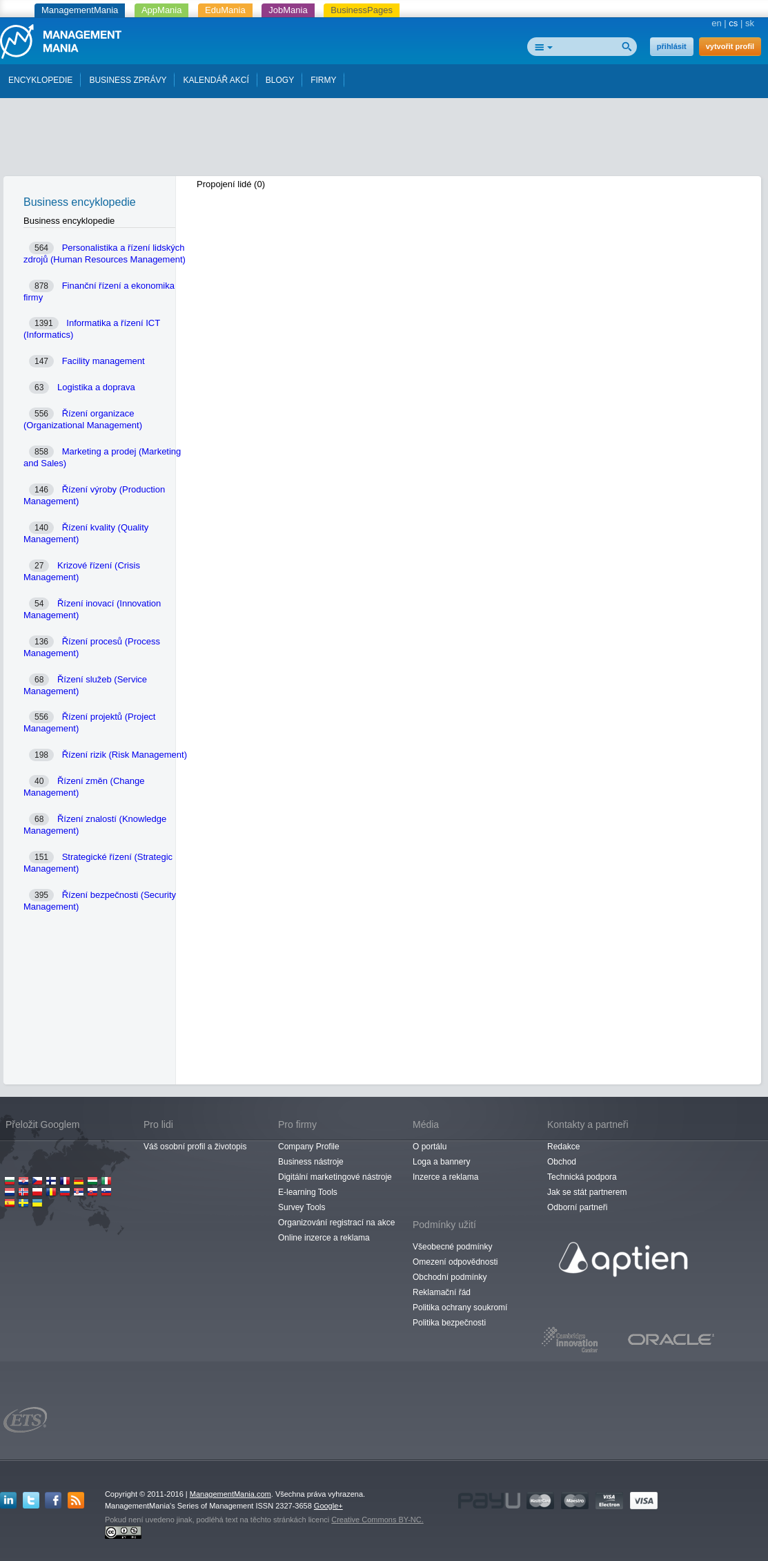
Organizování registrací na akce (336, 1222)
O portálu (429, 1146)
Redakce (563, 1146)
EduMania (225, 10)
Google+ (328, 1506)
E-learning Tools (307, 1192)
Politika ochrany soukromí (460, 1307)
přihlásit (672, 46)
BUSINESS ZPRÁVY (127, 80)
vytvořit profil (730, 46)
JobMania (287, 10)
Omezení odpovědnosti (455, 1262)
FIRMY (323, 80)
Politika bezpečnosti (449, 1323)
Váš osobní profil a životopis (195, 1146)
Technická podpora (582, 1177)
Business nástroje (311, 1162)
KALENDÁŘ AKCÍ (215, 80)
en (716, 23)
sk (749, 23)
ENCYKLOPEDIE (40, 80)
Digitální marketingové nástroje (335, 1177)
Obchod (561, 1162)
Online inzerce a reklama (324, 1238)
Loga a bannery (441, 1162)
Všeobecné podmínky (452, 1247)
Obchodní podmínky (449, 1277)
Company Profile (308, 1146)
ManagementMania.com (230, 1494)
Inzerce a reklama (445, 1177)
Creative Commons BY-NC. (377, 1519)
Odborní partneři (577, 1207)
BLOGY (280, 80)
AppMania (161, 10)
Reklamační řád (442, 1292)
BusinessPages (362, 10)
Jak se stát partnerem (587, 1192)
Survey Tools (301, 1207)
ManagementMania (79, 10)
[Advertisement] (384, 140)
